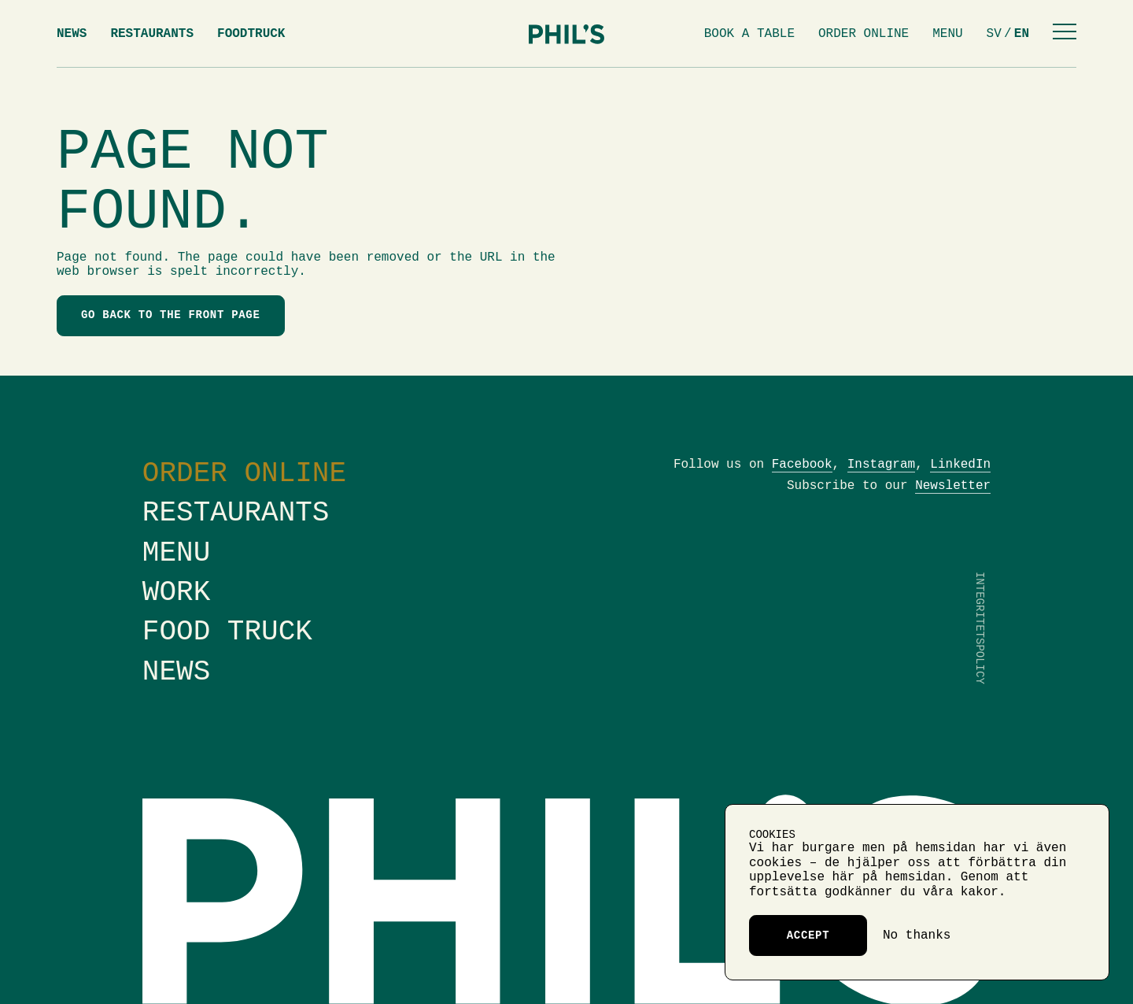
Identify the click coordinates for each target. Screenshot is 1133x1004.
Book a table (749, 34)
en (1021, 34)
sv (994, 34)
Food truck (227, 632)
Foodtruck (251, 34)
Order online (863, 34)
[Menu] (1064, 33)
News (72, 34)
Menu (947, 34)
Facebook (802, 465)
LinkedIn (960, 465)
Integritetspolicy (979, 628)
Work (176, 592)
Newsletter (953, 486)
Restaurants (152, 34)
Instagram (881, 465)
